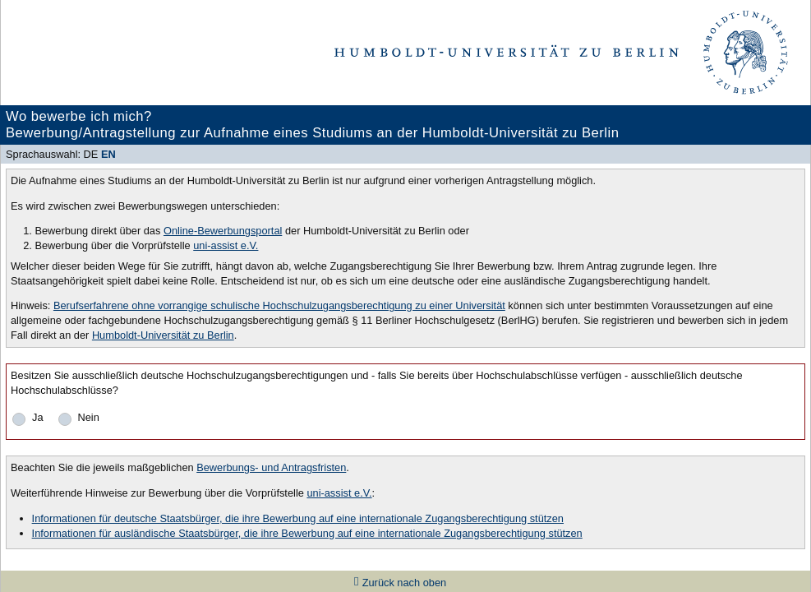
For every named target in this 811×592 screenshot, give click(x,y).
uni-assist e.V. (225, 245)
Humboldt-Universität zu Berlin (163, 335)
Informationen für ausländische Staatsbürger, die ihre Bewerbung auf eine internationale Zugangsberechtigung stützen (307, 533)
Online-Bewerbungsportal (223, 230)
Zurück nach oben (404, 582)
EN (108, 154)
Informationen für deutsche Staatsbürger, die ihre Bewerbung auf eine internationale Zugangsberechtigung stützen (298, 518)
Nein (88, 417)
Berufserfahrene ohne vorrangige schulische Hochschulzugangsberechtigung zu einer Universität (279, 305)
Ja (38, 417)
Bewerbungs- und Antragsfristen (271, 467)
